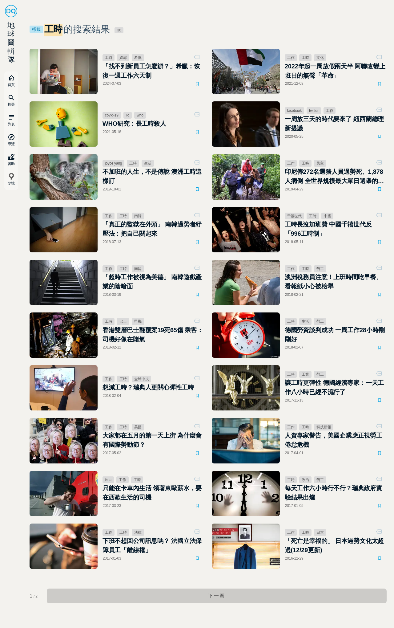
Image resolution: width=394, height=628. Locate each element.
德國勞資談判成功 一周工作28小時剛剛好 (335, 335)
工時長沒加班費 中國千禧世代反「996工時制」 (328, 229)
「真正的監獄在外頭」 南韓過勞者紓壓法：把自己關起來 (152, 229)
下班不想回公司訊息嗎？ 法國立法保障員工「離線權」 (152, 545)
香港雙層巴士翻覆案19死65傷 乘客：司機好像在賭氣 (153, 335)
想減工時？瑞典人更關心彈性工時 (148, 387)
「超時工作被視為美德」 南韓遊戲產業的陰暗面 (152, 282)
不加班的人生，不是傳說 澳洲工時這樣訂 (152, 176)
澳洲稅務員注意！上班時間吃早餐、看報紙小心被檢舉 (333, 282)
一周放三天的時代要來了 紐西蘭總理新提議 (334, 124)
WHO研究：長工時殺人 (134, 123)
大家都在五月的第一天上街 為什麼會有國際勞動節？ (152, 440)
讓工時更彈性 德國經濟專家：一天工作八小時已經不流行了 (334, 387)
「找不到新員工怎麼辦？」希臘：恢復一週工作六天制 (151, 71)
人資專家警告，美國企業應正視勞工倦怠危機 (333, 440)
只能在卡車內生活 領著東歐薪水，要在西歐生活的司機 (152, 493)
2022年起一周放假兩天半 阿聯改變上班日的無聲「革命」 (335, 71)
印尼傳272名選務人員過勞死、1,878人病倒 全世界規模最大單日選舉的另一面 (334, 177)
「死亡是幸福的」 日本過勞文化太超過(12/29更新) (334, 545)
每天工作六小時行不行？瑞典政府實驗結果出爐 (333, 493)
